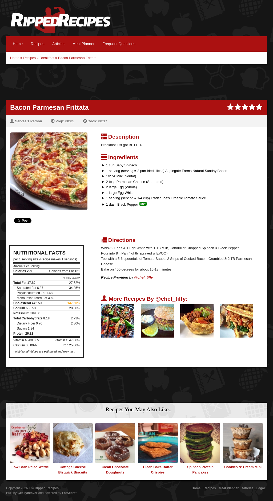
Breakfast (47, 58)
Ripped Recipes (60, 23)
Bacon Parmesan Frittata (77, 58)
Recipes (37, 44)
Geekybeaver (28, 493)
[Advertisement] (136, 81)
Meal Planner (84, 44)
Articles (58, 44)
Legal (260, 488)
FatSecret (69, 493)
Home (18, 44)
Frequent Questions (118, 44)
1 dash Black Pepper (122, 204)
